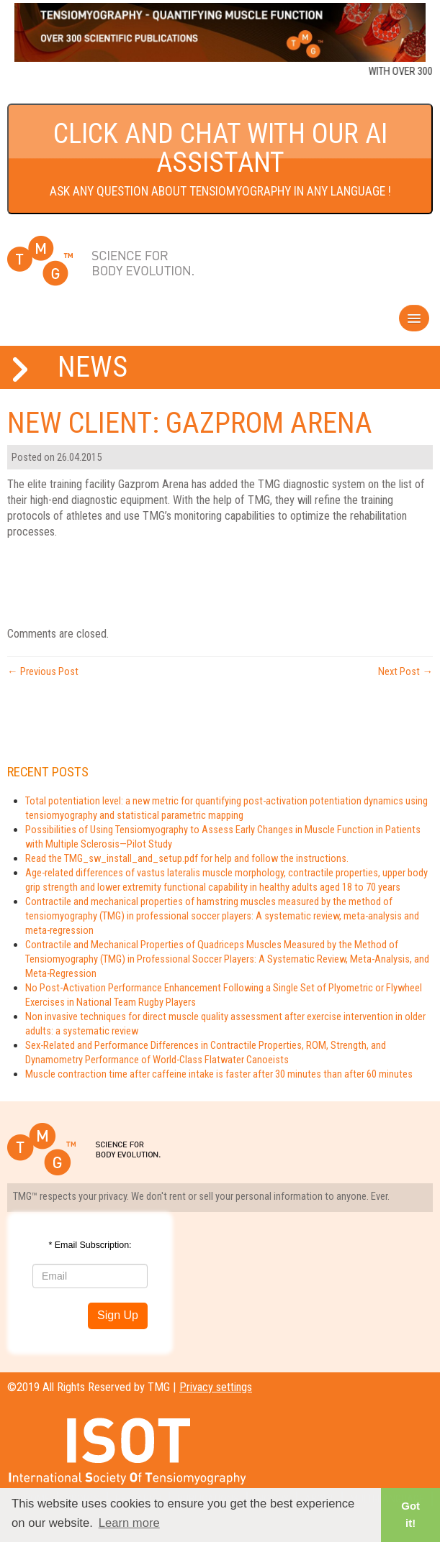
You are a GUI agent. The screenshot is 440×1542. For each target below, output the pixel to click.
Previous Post (42, 671)
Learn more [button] (129, 1523)
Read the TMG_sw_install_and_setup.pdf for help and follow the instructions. (187, 858)
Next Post (405, 671)
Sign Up (117, 1315)
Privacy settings (215, 1387)
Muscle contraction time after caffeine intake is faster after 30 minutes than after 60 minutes (219, 1074)
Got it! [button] (410, 1514)
